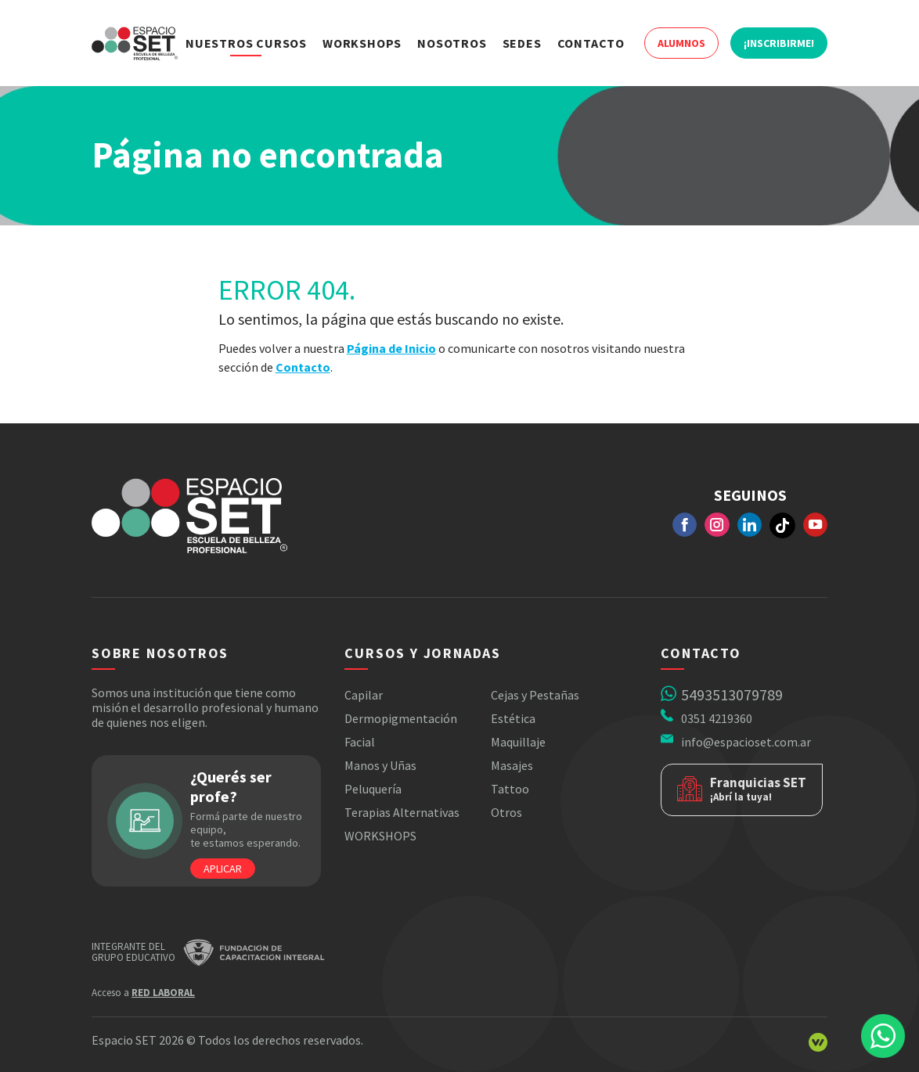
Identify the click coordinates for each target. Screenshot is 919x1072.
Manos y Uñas (380, 765)
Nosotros (451, 43)
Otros (506, 812)
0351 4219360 (716, 718)
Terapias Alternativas (402, 812)
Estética (513, 718)
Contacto (591, 43)
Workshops (362, 43)
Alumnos (681, 43)
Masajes (512, 765)
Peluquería (373, 789)
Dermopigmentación (400, 718)
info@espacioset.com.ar (746, 742)
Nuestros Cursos (246, 43)
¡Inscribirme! (779, 43)
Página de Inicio (391, 348)
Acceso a (143, 992)
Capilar (363, 695)
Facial (359, 742)
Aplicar (223, 869)
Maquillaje (518, 742)
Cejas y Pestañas (535, 695)
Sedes (522, 43)
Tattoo (510, 789)
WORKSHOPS (380, 836)
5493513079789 (732, 694)
